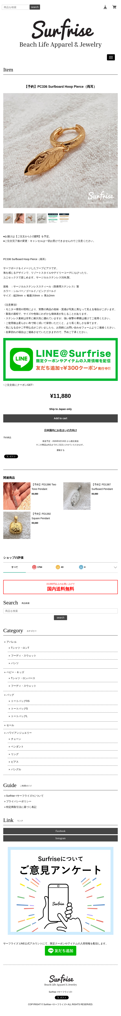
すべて (14, 567)
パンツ (15, 663)
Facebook (60, 831)
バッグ (10, 694)
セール (10, 725)
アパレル (11, 641)
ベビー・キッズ (15, 672)
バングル (16, 769)
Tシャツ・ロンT (20, 647)
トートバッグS (19, 708)
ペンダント (17, 746)
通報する (61, 450)
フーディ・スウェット (23, 655)
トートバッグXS (20, 701)
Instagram (61, 838)
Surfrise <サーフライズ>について (25, 795)
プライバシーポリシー (18, 801)
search (35, 7)
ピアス (15, 761)
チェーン (16, 738)
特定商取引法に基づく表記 (21, 806)
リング (15, 754)
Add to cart (60, 418)
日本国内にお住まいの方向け (60, 430)
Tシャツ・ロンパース (23, 678)
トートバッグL (19, 716)
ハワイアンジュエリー (19, 732)
